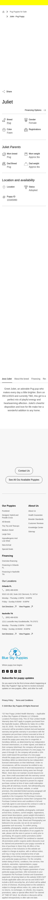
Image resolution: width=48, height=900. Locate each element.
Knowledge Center (35, 527)
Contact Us (24, 470)
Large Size (6, 534)
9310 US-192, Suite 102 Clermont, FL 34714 (20, 594)
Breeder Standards (36, 519)
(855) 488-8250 (12, 590)
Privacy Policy (7, 700)
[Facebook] (3, 671)
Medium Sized (7, 530)
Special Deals (7, 549)
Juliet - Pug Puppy (17, 16)
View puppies (26, 606)
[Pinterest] (19, 671)
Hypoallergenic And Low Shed (10, 539)
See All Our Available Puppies (24, 479)
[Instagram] (7, 671)
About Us (32, 511)
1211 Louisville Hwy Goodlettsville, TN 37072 (20, 621)
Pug (9, 123)
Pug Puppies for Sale (18, 12)
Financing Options (35, 110)
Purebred (5, 511)
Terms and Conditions (24, 700)
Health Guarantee (35, 515)
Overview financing (9, 561)
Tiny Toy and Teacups (10, 526)
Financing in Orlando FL (10, 566)
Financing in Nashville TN (10, 573)
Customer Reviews (35, 523)
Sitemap (31, 532)
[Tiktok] (11, 671)
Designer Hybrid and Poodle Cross (10, 516)
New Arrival (6, 545)
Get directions (9, 606)
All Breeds (6, 522)
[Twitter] (15, 671)
